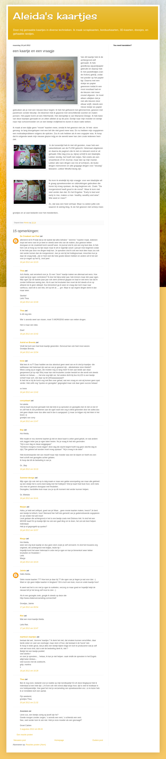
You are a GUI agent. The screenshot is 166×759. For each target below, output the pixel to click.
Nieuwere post (20, 740)
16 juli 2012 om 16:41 (29, 498)
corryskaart (25, 401)
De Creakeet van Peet (29, 236)
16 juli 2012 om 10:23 (29, 262)
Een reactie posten (25, 735)
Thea (22, 271)
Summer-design (27, 478)
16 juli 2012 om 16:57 (29, 530)
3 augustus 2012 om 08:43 (31, 729)
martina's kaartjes (28, 637)
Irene (22, 361)
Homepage (59, 740)
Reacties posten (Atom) (36, 745)
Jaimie (23, 570)
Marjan (23, 507)
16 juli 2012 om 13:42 (29, 392)
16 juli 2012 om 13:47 (29, 421)
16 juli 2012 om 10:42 (29, 334)
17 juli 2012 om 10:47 (29, 628)
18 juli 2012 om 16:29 (29, 671)
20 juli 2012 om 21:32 (29, 702)
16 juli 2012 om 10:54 (29, 352)
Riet (22, 616)
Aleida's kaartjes (55, 16)
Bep (22, 430)
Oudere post (97, 740)
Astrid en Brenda (27, 342)
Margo (23, 539)
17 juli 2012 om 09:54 (29, 607)
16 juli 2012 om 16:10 (29, 469)
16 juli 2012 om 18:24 (29, 562)
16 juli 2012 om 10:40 (29, 302)
